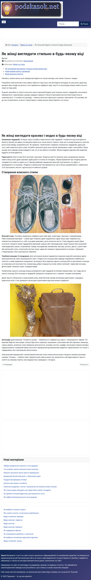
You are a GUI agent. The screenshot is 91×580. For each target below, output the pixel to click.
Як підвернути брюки (12, 530)
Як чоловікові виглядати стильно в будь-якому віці (26, 69)
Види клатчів (9, 523)
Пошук (84, 24)
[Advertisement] (29, 34)
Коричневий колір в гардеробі (17, 71)
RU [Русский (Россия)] (10, 22)
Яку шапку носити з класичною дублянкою (21, 513)
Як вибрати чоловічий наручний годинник (21, 537)
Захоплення (28, 61)
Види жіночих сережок (13, 527)
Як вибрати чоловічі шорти (15, 510)
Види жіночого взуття (14, 74)
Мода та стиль (19, 64)
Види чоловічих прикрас (14, 517)
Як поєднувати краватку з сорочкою (19, 534)
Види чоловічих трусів (13, 541)
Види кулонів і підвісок (13, 520)
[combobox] (68, 23)
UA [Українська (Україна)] (4, 22)
